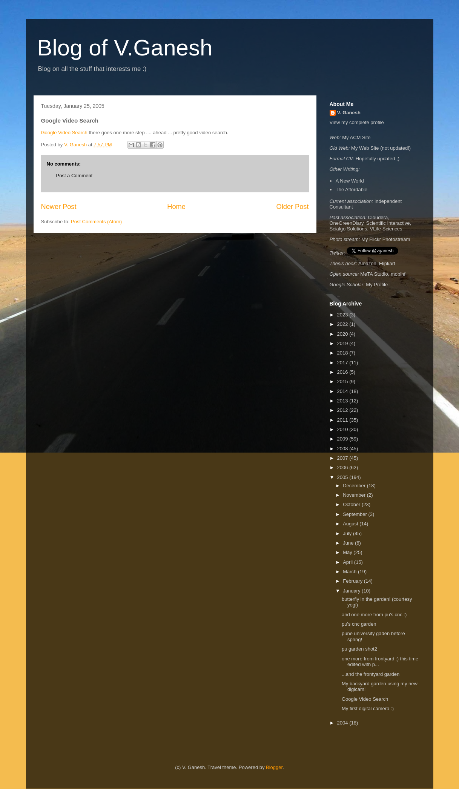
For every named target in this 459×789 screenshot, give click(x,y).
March (350, 571)
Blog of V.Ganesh (125, 47)
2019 (343, 343)
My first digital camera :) (368, 708)
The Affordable (351, 189)
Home (176, 206)
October (352, 504)
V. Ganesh (349, 112)
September (355, 514)
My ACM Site (356, 137)
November (355, 495)
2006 (343, 467)
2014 (343, 391)
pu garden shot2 (360, 649)
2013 (343, 401)
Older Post (292, 206)
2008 (343, 448)
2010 (343, 429)
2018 (343, 353)
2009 (343, 439)
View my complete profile (357, 122)
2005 (343, 477)
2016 (343, 372)
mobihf (398, 274)
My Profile (377, 284)
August (351, 524)
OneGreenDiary (347, 223)
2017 (343, 362)
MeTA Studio (374, 274)
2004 (343, 723)
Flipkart (387, 263)
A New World (350, 181)
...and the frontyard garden (370, 674)
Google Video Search (64, 132)
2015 (343, 381)
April (348, 562)
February (353, 581)
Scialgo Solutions (348, 229)
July (348, 533)
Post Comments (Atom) (96, 221)
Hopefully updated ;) (377, 158)
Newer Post (59, 206)
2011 (343, 420)
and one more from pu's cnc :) (375, 614)
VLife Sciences (386, 229)
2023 (343, 315)
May (348, 552)
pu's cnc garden (360, 624)
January (352, 591)
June (349, 543)
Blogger (274, 767)
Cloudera (378, 217)
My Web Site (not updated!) (381, 148)
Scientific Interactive (388, 223)
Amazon (367, 263)
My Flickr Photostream (385, 239)
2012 (343, 410)
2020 (343, 334)
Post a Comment (74, 175)
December (355, 485)
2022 (343, 324)
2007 (343, 458)
